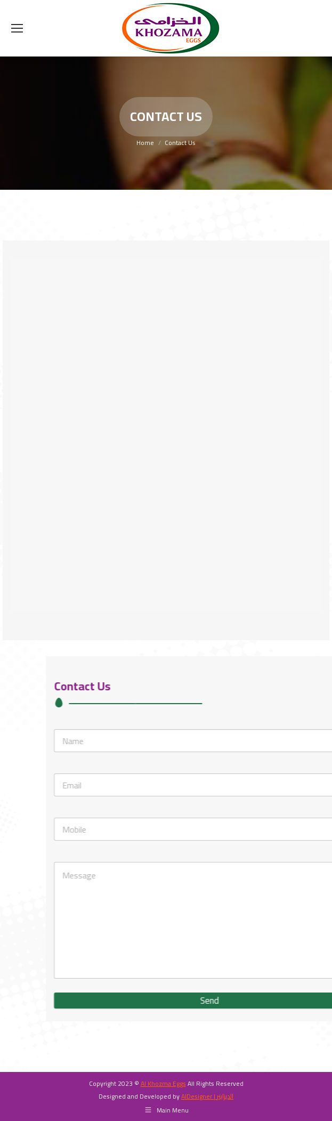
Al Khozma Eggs (163, 1083)
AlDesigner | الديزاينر (207, 1096)
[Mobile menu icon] (17, 28)
